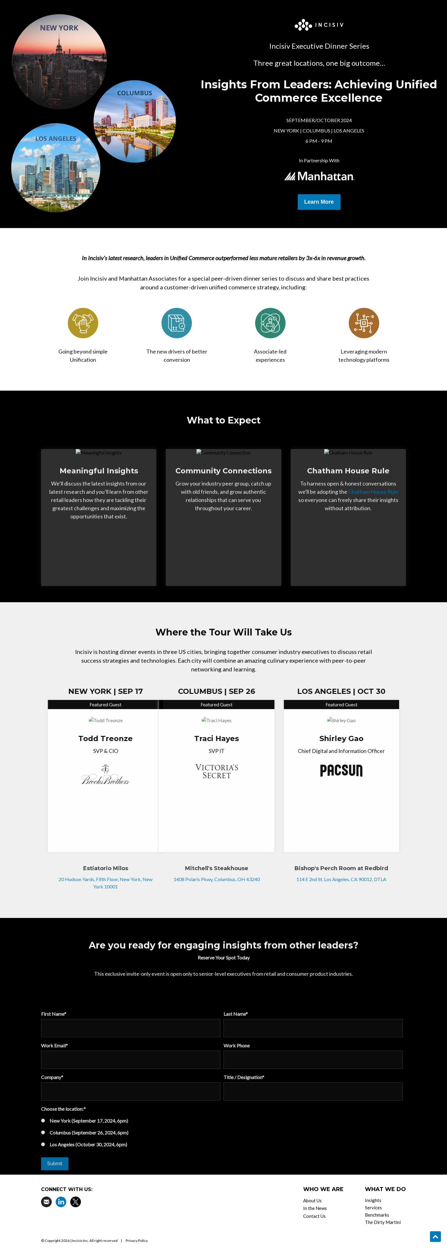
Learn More (319, 202)
